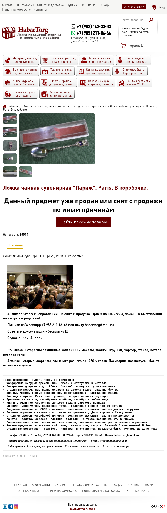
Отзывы (133, 485)
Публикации (113, 485)
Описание (15, 246)
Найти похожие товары (83, 222)
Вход (161, 7)
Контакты (142, 491)
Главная (20, 485)
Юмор (148, 485)
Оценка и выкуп (134, 6)
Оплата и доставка (85, 485)
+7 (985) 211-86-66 (94, 33)
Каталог (60, 485)
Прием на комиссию (62, 491)
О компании (41, 485)
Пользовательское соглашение (106, 491)
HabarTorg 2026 (82, 509)
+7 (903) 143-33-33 (94, 26)
